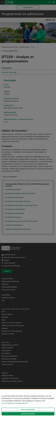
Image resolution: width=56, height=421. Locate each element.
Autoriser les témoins (28, 414)
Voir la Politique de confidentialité (13, 403)
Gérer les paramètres (28, 409)
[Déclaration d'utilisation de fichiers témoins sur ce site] (28, 405)
